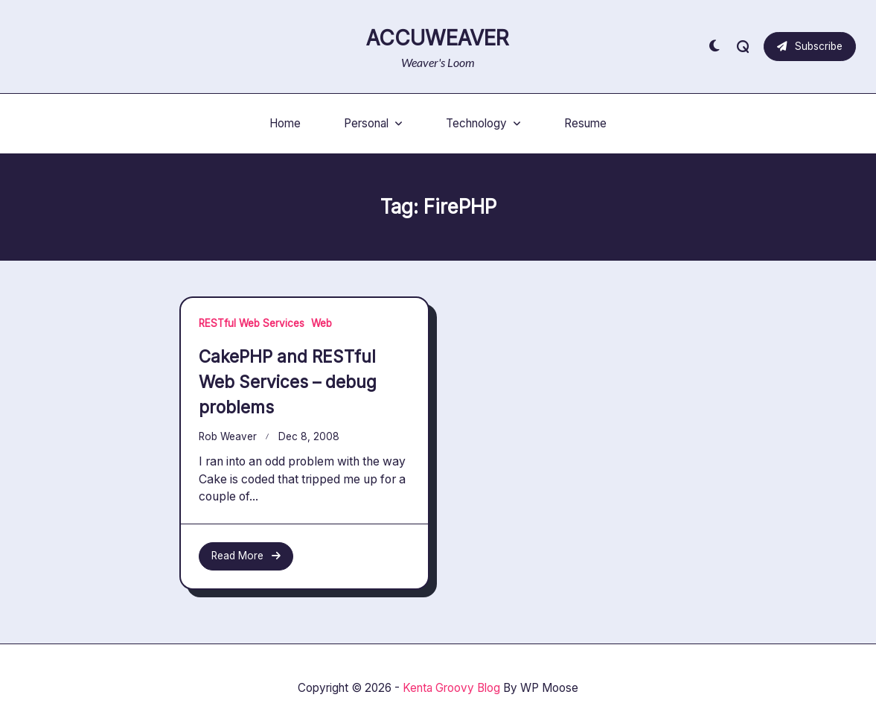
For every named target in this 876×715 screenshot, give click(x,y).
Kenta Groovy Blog (451, 688)
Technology (483, 123)
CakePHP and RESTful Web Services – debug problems (288, 381)
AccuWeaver (437, 38)
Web (321, 323)
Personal (373, 123)
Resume (585, 123)
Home (285, 123)
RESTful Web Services (251, 323)
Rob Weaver (228, 436)
